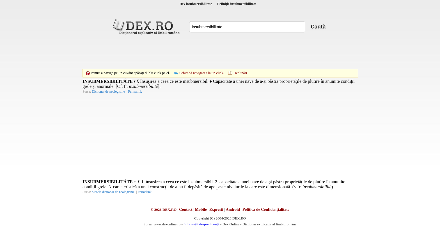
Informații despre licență (201, 224)
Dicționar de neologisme (108, 91)
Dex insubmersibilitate (196, 4)
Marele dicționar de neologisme (113, 192)
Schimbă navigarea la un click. (201, 73)
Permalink (135, 91)
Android (233, 209)
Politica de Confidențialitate (265, 209)
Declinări (240, 73)
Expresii (216, 209)
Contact (185, 209)
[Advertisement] (220, 52)
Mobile (201, 209)
